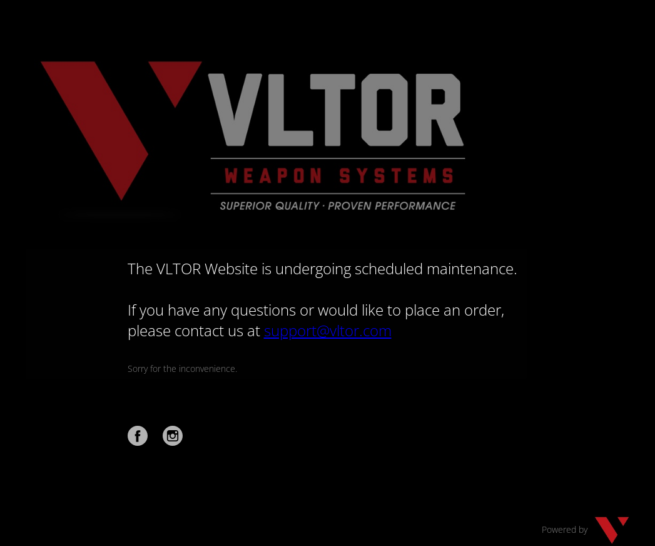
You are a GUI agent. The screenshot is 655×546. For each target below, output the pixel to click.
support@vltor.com (328, 330)
